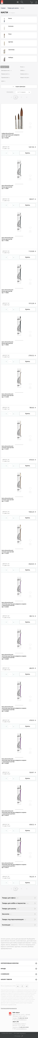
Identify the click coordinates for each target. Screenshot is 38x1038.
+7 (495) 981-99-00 (23, 1018)
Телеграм (26, 986)
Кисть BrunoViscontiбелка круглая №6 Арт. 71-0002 (7, 239)
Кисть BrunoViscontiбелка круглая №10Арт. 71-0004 (7, 343)
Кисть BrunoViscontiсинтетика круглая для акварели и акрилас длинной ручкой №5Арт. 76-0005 (14, 657)
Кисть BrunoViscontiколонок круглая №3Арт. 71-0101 (8, 447)
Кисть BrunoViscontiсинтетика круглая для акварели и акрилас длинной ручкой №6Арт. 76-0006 (14, 709)
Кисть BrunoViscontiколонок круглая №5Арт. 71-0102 (8, 500)
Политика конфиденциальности (9, 1008)
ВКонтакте (17, 986)
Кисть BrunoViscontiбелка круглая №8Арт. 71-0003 (7, 291)
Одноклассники (22, 986)
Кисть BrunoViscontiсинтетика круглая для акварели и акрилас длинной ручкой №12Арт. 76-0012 (14, 865)
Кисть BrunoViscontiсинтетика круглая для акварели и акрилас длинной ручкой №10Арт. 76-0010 (14, 813)
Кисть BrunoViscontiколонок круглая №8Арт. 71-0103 (8, 552)
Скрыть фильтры (20, 86)
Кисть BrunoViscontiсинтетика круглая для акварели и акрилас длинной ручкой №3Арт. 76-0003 (14, 605)
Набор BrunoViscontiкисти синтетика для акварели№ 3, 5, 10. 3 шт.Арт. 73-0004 (10, 136)
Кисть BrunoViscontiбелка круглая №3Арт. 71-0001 (7, 187)
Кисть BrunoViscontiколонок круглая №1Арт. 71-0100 (8, 395)
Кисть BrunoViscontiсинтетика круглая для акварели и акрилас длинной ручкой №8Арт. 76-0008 (14, 761)
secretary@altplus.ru (21, 1019)
